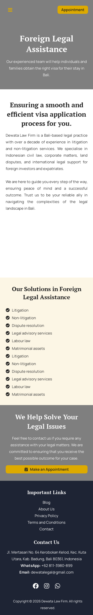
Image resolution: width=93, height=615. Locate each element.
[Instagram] (47, 586)
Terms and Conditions (46, 522)
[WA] (58, 586)
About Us (46, 509)
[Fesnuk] (36, 586)
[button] (73, 10)
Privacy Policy (46, 515)
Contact (46, 529)
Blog (46, 502)
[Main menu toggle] (10, 10)
